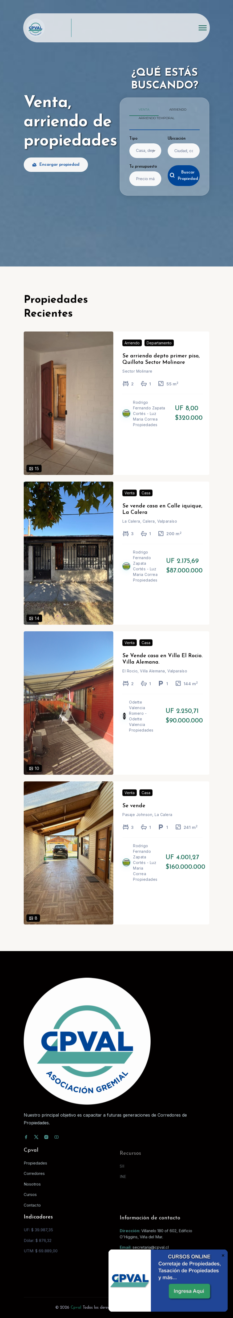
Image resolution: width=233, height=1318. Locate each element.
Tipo (133, 139)
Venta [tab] (144, 109)
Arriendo (132, 351)
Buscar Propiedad (184, 175)
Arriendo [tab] (177, 109)
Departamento (159, 351)
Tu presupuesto (143, 167)
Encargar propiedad (55, 164)
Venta (129, 500)
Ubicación (177, 139)
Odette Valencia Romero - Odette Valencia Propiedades (141, 724)
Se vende (133, 813)
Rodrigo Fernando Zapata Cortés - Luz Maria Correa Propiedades (149, 421)
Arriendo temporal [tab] (157, 118)
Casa (146, 500)
